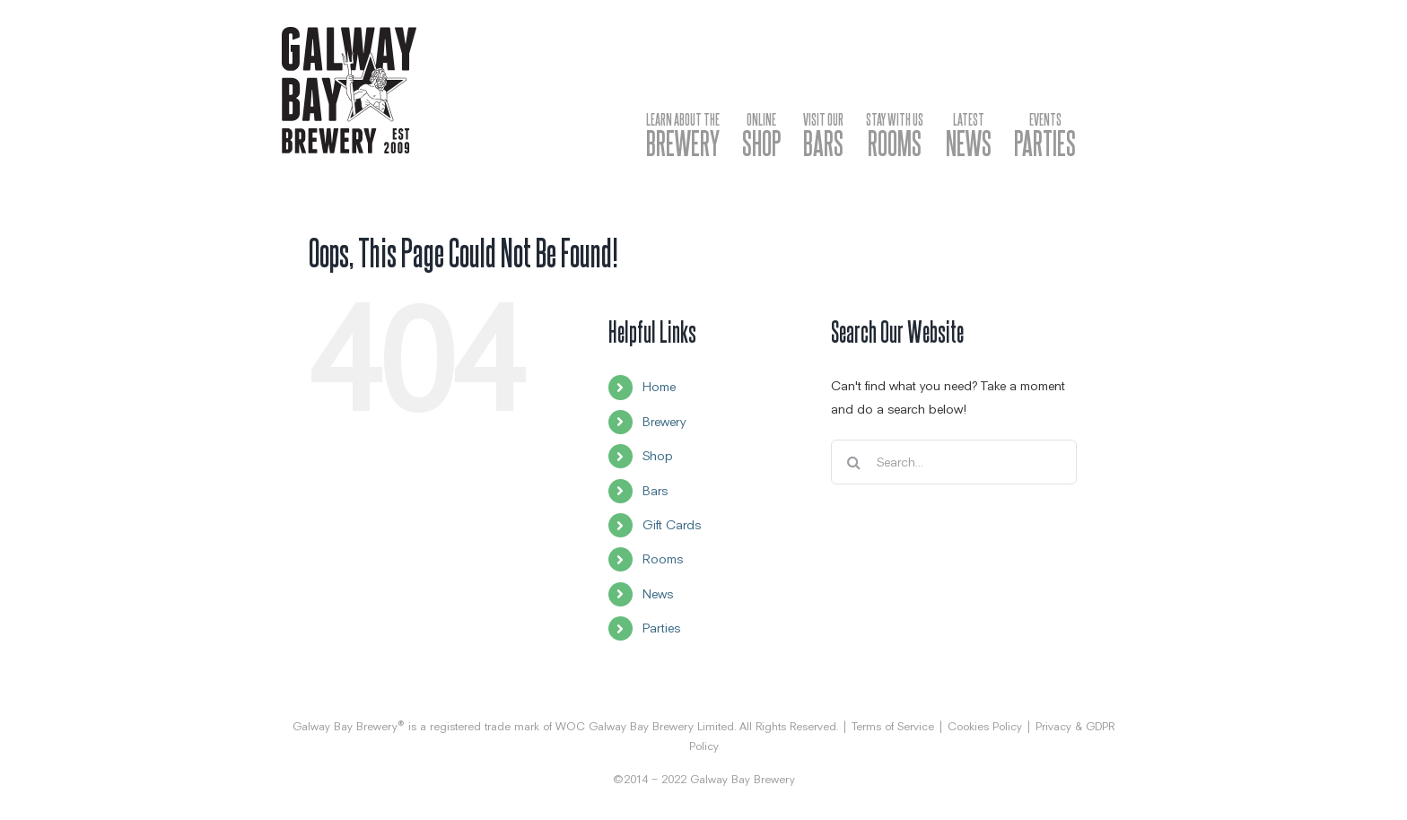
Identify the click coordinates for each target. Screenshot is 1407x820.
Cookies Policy (985, 727)
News (657, 594)
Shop (657, 456)
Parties (661, 628)
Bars (655, 491)
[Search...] (953, 462)
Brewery (664, 422)
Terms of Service (893, 727)
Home (659, 387)
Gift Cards (671, 525)
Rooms (662, 559)
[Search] (853, 462)
